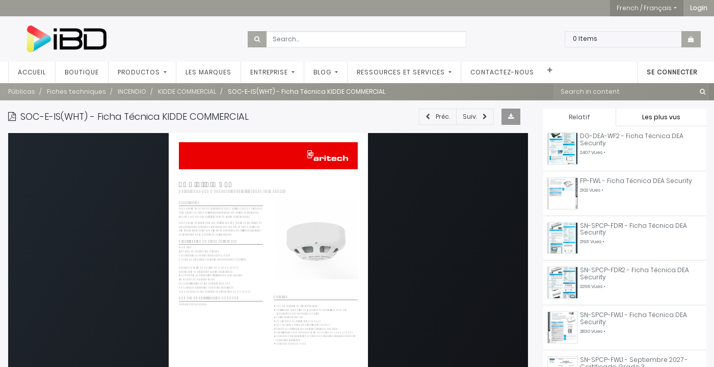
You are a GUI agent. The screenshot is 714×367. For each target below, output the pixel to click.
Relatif (579, 117)
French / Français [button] (644, 8)
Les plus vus (661, 117)
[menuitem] (32, 72)
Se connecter (672, 72)
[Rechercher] (700, 92)
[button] (698, 8)
